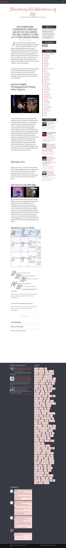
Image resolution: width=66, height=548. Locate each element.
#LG (46, 368)
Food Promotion (45, 411)
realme (45, 465)
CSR (49, 398)
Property (52, 463)
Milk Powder (37, 448)
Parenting (46, 91)
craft (45, 398)
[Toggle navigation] (63, 2)
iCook (45, 112)
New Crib (43, 453)
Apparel (36, 383)
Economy (36, 403)
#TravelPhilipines (48, 376)
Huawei (45, 426)
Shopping (46, 101)
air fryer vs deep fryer (19, 537)
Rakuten (40, 465)
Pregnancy (46, 96)
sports (49, 470)
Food (45, 72)
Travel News (47, 106)
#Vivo (54, 378)
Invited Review (37, 433)
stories (47, 473)
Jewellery (44, 436)
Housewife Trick (38, 426)
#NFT (46, 371)
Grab (51, 416)
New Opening (50, 453)
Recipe (45, 99)
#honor (36, 368)
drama (47, 401)
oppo (52, 455)
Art (50, 383)
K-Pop (51, 436)
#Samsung (46, 55)
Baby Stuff (46, 59)
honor (35, 423)
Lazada (41, 441)
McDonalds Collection (39, 445)
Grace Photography (46, 418)
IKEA (35, 428)
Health (36, 421)
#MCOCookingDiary (49, 54)
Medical (48, 445)
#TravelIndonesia (38, 376)
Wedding (46, 109)
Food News (47, 73)
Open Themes (53, 545)
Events (45, 70)
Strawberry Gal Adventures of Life (33, 12)
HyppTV (50, 426)
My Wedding (47, 89)
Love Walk (46, 88)
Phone (39, 460)
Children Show (37, 396)
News (35, 455)
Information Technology (43, 428)
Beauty (46, 60)
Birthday (46, 62)
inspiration (52, 428)
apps (47, 383)
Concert (46, 67)
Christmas (44, 396)
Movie (50, 448)
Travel (45, 104)
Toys (47, 478)
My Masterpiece (46, 450)
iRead (45, 114)
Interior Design (43, 431)
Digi (44, 401)
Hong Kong (52, 421)
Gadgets (46, 76)
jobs (48, 436)
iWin (53, 433)
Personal (46, 93)
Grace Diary (47, 78)
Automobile (37, 386)
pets (35, 460)
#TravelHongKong (49, 373)
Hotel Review (47, 83)
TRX (51, 480)
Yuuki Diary (47, 110)
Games (41, 416)
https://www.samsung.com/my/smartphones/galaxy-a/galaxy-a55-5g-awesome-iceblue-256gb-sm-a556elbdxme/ (24, 295)
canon (42, 391)
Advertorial (47, 57)
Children (47, 393)
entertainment (37, 406)
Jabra (35, 436)
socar (45, 470)
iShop (45, 115)
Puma (35, 465)
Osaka (35, 458)
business (53, 388)
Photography (47, 94)
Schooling (50, 468)
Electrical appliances (49, 68)
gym (53, 418)
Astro (53, 383)
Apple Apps (42, 383)
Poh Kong (51, 460)
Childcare (46, 65)
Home (45, 81)
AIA (48, 381)
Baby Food (43, 386)
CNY (54, 396)
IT (50, 433)
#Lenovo (41, 368)
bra (49, 388)
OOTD (47, 455)
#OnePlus (51, 371)
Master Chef (37, 443)
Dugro (51, 401)
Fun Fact (44, 413)
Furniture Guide (51, 413)
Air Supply (52, 381)
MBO (43, 443)
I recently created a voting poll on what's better (22, 534)
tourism (43, 478)
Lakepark (36, 441)
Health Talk (47, 80)
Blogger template (44, 545)
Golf (48, 416)
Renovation (37, 468)
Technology (47, 102)
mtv (53, 448)
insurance (36, 431)
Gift (45, 416)
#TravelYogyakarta (47, 378)
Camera (38, 391)
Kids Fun (36, 438)
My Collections (37, 450)
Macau (52, 441)
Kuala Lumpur (43, 438)
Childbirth (46, 63)
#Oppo (36, 373)
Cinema (50, 396)
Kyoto (48, 438)
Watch (35, 483)
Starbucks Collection (39, 473)
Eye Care (49, 406)
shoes (35, 470)
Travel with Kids (48, 107)
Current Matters (38, 401)
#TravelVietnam (38, 378)
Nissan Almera (41, 455)
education (42, 403)
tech (45, 475)
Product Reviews (48, 97)
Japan (39, 436)
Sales (45, 468)
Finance (41, 408)
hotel (40, 423)
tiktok (35, 478)
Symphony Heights (38, 475)
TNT (39, 478)
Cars (46, 391)
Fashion (36, 408)
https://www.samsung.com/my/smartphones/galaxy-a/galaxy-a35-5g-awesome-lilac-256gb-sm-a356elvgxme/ (24, 308)
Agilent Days (44, 381)
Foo (45, 408)
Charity (50, 391)
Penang (46, 458)
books (45, 388)
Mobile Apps (44, 448)
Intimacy (50, 431)
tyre (54, 480)
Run (42, 468)
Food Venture (47, 75)
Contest (41, 398)
